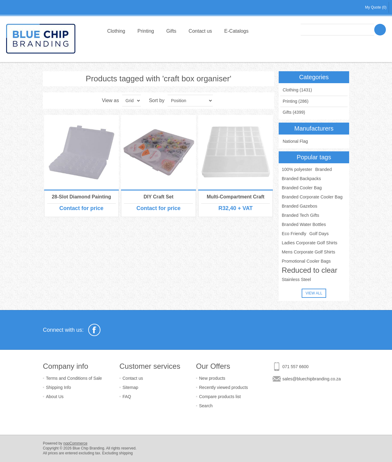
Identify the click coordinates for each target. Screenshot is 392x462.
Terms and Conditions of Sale (74, 378)
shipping (126, 453)
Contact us (200, 31)
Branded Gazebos (299, 206)
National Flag (295, 141)
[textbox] (337, 29)
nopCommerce (75, 443)
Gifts (171, 31)
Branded (323, 169)
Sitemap (130, 387)
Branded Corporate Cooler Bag (312, 196)
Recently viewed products (223, 387)
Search (206, 405)
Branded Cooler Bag (302, 187)
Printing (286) (295, 101)
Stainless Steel (296, 279)
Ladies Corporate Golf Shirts (309, 242)
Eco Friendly (294, 233)
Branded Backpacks (301, 178)
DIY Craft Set (159, 196)
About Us (55, 396)
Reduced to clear (309, 270)
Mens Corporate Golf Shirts (308, 251)
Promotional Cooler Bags (306, 261)
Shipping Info (58, 387)
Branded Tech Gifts (300, 215)
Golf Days (319, 233)
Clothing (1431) (297, 89)
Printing (146, 31)
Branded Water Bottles (304, 224)
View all (314, 293)
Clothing (116, 31)
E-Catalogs (236, 31)
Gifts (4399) (294, 112)
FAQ (127, 396)
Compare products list (220, 396)
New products (212, 378)
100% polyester (297, 169)
